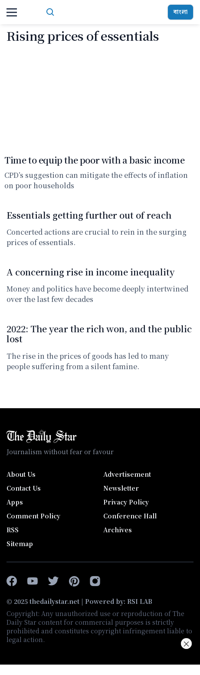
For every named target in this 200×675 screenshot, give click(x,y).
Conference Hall (130, 515)
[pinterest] (74, 581)
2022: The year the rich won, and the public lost (99, 333)
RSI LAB (139, 601)
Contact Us (24, 488)
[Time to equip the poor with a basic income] (100, 98)
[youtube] (32, 581)
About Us (21, 474)
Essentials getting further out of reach (89, 215)
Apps (15, 502)
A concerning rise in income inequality (90, 271)
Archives (117, 529)
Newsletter (121, 488)
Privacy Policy (126, 502)
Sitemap (20, 543)
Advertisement (127, 474)
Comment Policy (33, 515)
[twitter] (53, 581)
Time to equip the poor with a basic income (94, 160)
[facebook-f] (12, 581)
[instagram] (95, 581)
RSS (13, 529)
